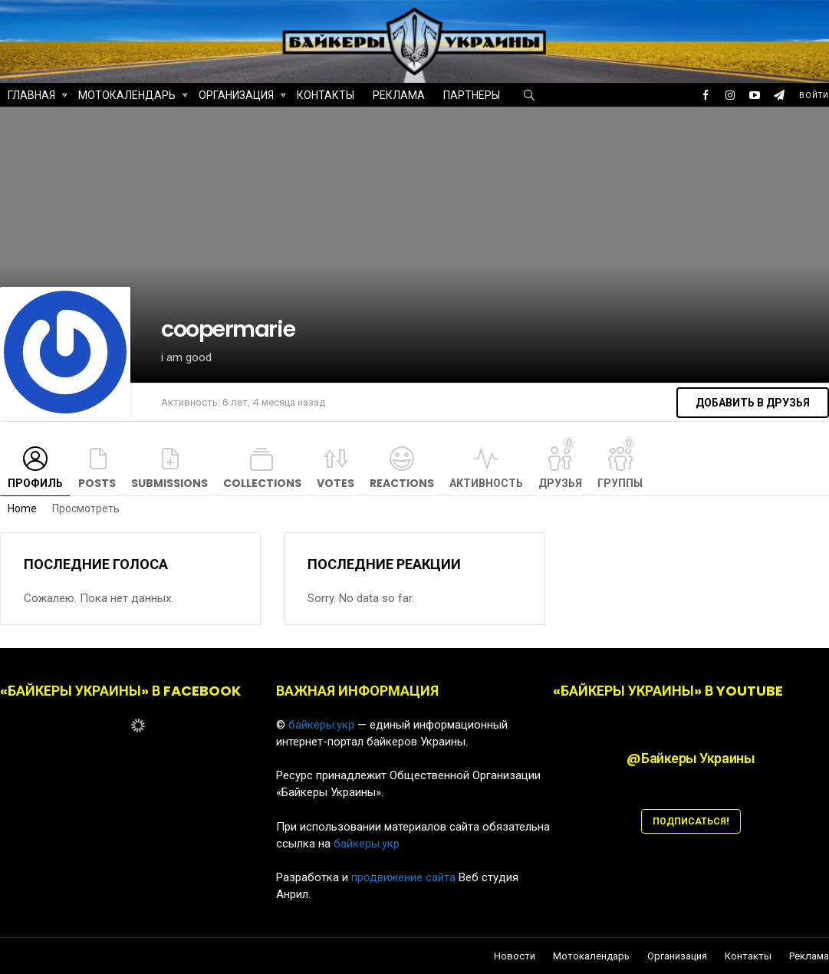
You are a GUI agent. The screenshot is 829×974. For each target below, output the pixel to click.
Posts (97, 483)
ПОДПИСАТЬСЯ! (691, 821)
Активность (486, 483)
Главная (31, 97)
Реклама (399, 95)
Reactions (402, 483)
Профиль (35, 483)
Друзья (560, 464)
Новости (514, 956)
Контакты (325, 95)
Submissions (169, 483)
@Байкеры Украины (691, 758)
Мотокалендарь (127, 97)
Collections (262, 483)
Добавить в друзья (753, 402)
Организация (236, 97)
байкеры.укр (321, 725)
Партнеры (471, 95)
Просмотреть (86, 508)
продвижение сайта (403, 877)
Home (22, 508)
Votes (335, 483)
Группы (620, 464)
